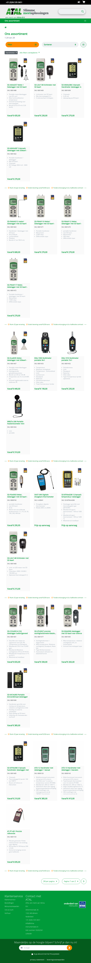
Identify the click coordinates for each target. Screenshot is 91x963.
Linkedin (29, 933)
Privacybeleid (54, 954)
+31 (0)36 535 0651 (14, 2)
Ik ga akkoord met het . (46, 954)
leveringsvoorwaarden (55, 960)
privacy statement (37, 960)
